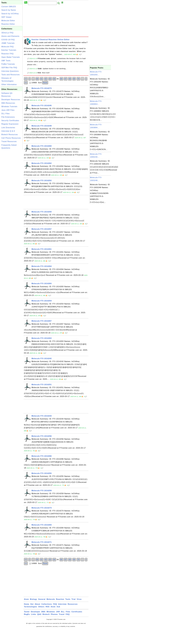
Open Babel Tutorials (10, 57)
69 (74, 79)
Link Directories (8, 127)
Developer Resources (10, 99)
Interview (62, 604)
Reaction (60, 599)
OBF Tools (5, 61)
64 (54, 79)
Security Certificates (10, 120)
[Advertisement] (12, 182)
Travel (62, 614)
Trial (73, 599)
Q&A (39, 614)
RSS (48, 607)
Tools (67, 599)
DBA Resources (8, 103)
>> (26, 83)
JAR (58, 612)
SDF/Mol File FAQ (9, 67)
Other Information (9, 84)
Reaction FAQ (7, 54)
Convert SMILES (8, 6)
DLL (63, 612)
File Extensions (8, 117)
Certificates (76, 612)
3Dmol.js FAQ (7, 33)
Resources (73, 604)
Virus (79, 599)
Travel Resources (9, 141)
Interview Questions (10, 71)
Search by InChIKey (10, 14)
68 (70, 79)
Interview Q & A (8, 131)
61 (42, 79)
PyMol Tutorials (8, 64)
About (37, 604)
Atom (26, 599)
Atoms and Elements (10, 36)
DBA (43, 612)
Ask (58, 607)
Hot (32, 604)
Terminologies (30, 607)
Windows (51, 612)
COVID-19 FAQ (8, 40)
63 (50, 79)
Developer (35, 612)
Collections (46, 604)
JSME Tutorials (8, 43)
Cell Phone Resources (11, 138)
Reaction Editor (8, 24)
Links (33, 614)
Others (41, 607)
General (41, 599)
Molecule (51, 599)
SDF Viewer (6, 17)
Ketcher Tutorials (8, 50)
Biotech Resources (9, 134)
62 (46, 79)
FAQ (55, 604)
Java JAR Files (8, 110)
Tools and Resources (10, 75)
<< (26, 79)
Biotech (46, 614)
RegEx (27, 614)
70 (78, 79)
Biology (33, 599)
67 (66, 79)
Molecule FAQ (7, 47)
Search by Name (8, 10)
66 (61, 79)
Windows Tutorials (9, 106)
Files (68, 612)
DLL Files (5, 113)
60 (37, 79)
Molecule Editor (8, 20)
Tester (27, 612)
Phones (54, 614)
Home (26, 604)
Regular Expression (10, 124)
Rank (45, 83)
